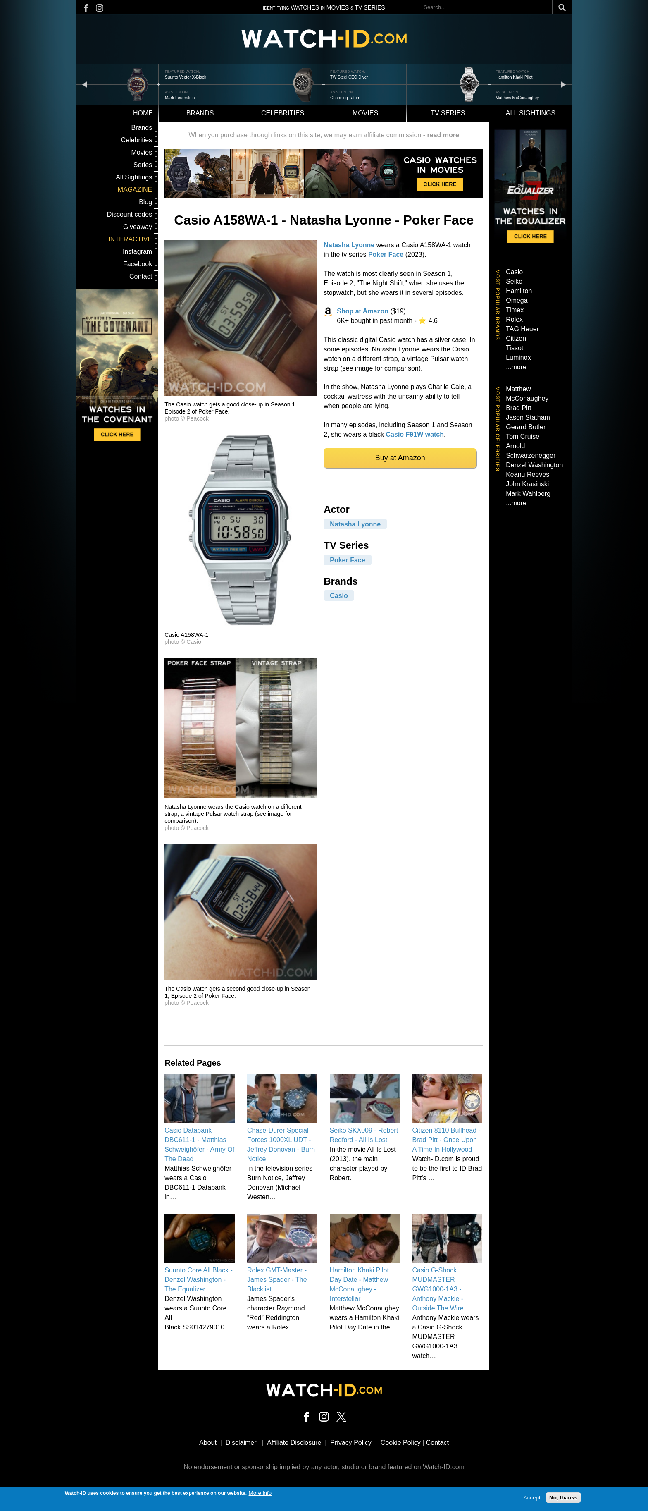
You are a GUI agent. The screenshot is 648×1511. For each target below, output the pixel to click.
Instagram (137, 251)
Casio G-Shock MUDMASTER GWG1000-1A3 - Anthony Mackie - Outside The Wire (437, 1289)
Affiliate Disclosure (294, 1442)
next (563, 84)
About (208, 1442)
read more (443, 135)
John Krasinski (527, 484)
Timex (515, 309)
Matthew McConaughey (517, 98)
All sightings (530, 113)
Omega (516, 300)
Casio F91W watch (415, 434)
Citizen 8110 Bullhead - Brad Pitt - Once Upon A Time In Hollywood (446, 1140)
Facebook (137, 264)
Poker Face (385, 254)
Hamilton (519, 290)
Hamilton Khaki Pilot (514, 77)
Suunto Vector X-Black (185, 77)
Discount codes (129, 214)
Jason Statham (528, 417)
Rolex (514, 319)
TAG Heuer (522, 328)
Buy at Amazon (400, 458)
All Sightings (134, 177)
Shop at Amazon (362, 311)
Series (142, 164)
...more (516, 367)
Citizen (516, 338)
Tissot (514, 347)
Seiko (514, 281)
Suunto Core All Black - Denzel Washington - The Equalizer (198, 1280)
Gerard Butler (526, 426)
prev (84, 84)
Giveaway (137, 226)
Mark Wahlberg (528, 493)
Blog (145, 202)
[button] (240, 393)
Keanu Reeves (527, 474)
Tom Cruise (522, 436)
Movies (365, 113)
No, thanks (563, 1498)
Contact (140, 276)
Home (143, 113)
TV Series (448, 113)
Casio (339, 595)
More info (260, 1493)
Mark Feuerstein (180, 98)
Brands (200, 113)
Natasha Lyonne (349, 245)
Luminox (518, 357)
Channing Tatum (345, 98)
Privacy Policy (351, 1442)
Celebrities (282, 113)
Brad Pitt (518, 407)
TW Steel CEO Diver (349, 77)
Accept (532, 1498)
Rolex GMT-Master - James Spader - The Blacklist (277, 1280)
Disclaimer (241, 1442)
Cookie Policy (401, 1442)
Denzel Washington (534, 465)
